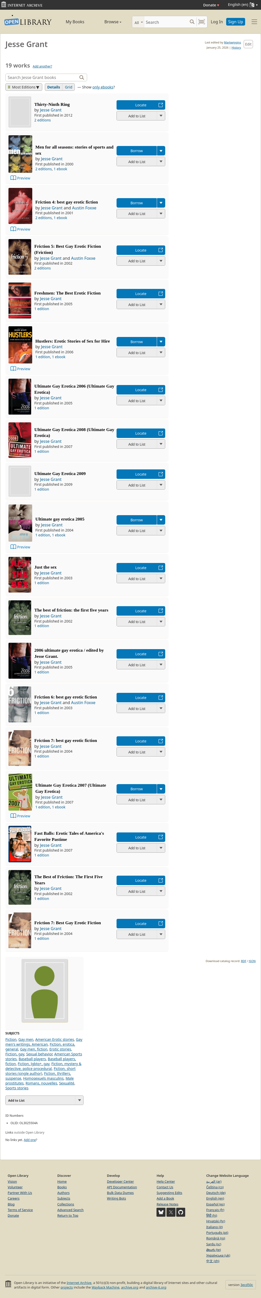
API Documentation (122, 1187)
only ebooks (102, 87)
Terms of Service (20, 1209)
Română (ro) (215, 1238)
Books (62, 1187)
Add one (30, 1140)
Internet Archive (79, 1282)
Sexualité (66, 1083)
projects (66, 1287)
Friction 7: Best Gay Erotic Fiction (67, 922)
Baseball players (32, 1058)
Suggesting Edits (169, 1192)
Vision (12, 1181)
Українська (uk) (218, 1255)
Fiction (10, 1039)
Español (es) (215, 1204)
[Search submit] (191, 22)
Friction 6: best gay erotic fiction (65, 696)
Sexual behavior (39, 1054)
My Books (75, 22)
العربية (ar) (213, 1181)
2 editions (42, 120)
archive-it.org (156, 1287)
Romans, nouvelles (41, 1083)
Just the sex (45, 567)
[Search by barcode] (201, 22)
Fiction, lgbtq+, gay (33, 1063)
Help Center (165, 1181)
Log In (217, 22)
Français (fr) (215, 1209)
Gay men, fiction (33, 1049)
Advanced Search (70, 1209)
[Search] (166, 22)
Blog (11, 1204)
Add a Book (165, 1198)
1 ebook (60, 168)
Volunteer (15, 1187)
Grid (68, 87)
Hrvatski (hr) (215, 1221)
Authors (63, 1192)
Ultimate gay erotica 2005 (60, 519)
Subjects (63, 1198)
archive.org (129, 1287)
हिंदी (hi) (211, 1215)
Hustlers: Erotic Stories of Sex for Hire (72, 341)
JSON (252, 961)
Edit (248, 44)
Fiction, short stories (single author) (40, 1071)
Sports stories (16, 1088)
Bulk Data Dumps (120, 1192)
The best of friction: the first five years (71, 610)
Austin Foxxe (84, 208)
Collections (65, 1204)
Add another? (42, 66)
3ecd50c (247, 1284)
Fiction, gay (14, 1054)
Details (53, 87)
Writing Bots (116, 1198)
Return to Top (67, 1215)
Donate (211, 5)
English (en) (215, 1198)
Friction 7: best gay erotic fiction (65, 740)
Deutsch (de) (215, 1192)
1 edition (41, 308)
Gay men (25, 1039)
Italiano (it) (214, 1227)
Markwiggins (232, 42)
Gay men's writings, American (43, 1042)
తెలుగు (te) (213, 1249)
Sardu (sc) (213, 1244)
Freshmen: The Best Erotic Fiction (67, 293)
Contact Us (164, 1187)
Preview (23, 178)
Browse (107, 22)
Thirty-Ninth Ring (52, 104)
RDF (243, 961)
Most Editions (22, 87)
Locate (140, 105)
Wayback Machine (105, 1287)
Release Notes (167, 1204)
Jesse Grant (50, 110)
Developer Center (120, 1181)
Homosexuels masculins (43, 1078)
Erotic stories (60, 1049)
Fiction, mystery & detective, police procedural (43, 1066)
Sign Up (235, 22)
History (236, 47)
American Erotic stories (54, 1039)
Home (62, 1181)
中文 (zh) (212, 1261)
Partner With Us (20, 1192)
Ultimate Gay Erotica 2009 (60, 473)
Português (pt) (217, 1232)
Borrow (136, 150)
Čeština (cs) (215, 1187)
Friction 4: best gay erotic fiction (66, 202)
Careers (13, 1198)
